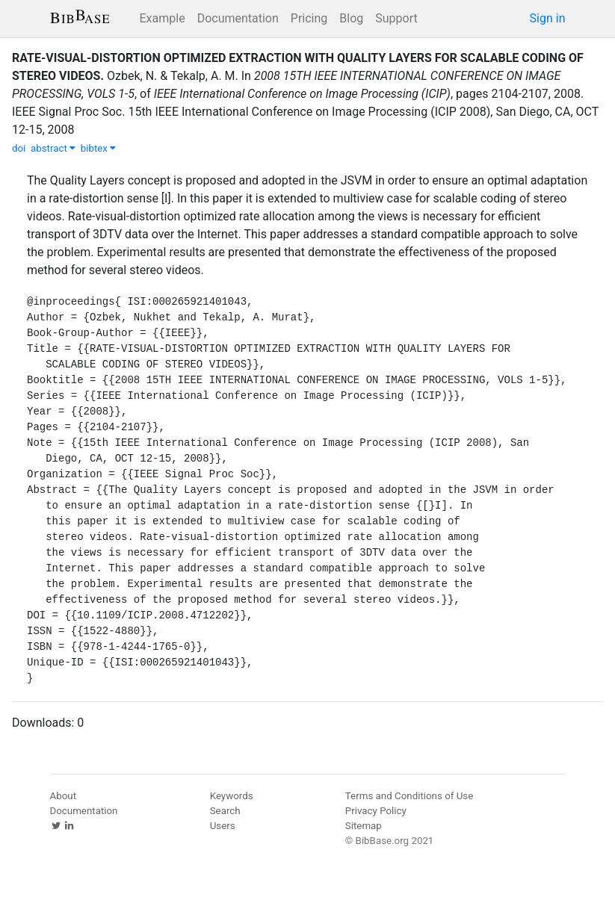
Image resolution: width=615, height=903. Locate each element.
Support (396, 18)
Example (162, 18)
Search (225, 810)
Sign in (548, 18)
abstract (53, 148)
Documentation (238, 18)
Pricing (309, 18)
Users (222, 825)
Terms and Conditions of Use (409, 795)
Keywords (231, 795)
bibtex (99, 148)
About (63, 795)
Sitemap (363, 825)
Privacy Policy (376, 810)
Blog (351, 18)
